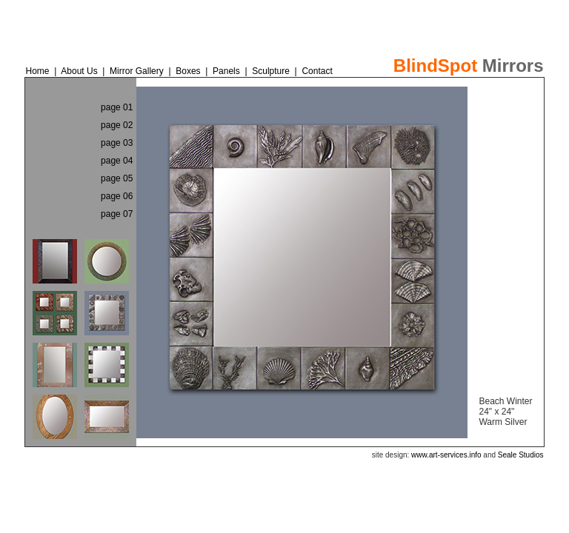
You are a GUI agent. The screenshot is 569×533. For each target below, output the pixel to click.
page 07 (117, 214)
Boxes (188, 71)
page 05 (117, 178)
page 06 (117, 196)
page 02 (117, 125)
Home (37, 71)
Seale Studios (521, 455)
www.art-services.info (446, 455)
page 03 (117, 143)
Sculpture (271, 71)
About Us (79, 71)
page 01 (117, 107)
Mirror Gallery (138, 71)
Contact (317, 71)
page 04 (117, 160)
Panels (227, 71)
